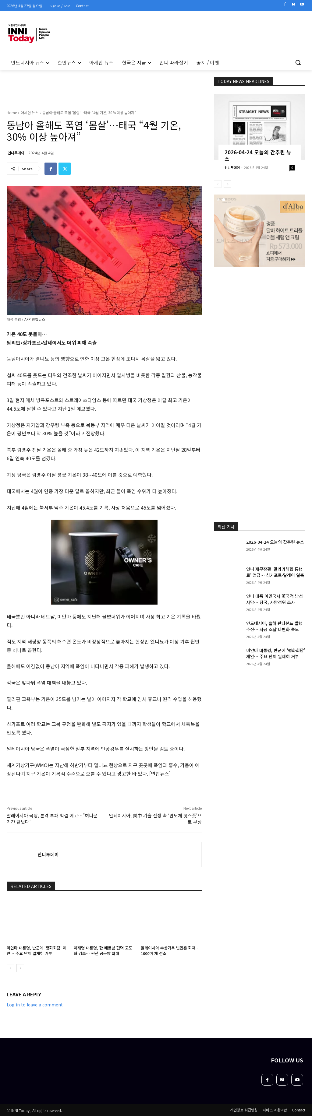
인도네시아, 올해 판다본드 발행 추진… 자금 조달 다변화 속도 (274, 626)
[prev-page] (10, 968)
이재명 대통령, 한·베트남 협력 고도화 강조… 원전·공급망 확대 (103, 950)
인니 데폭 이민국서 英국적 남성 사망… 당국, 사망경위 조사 (274, 599)
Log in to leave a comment (35, 1005)
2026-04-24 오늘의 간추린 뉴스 (258, 155)
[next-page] (20, 968)
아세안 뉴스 (29, 112)
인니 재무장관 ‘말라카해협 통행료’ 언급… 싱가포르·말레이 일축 (275, 572)
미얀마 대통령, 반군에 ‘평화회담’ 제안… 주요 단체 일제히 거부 (36, 950)
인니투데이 (16, 152)
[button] (298, 62)
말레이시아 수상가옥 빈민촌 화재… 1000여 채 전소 (170, 950)
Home (12, 112)
